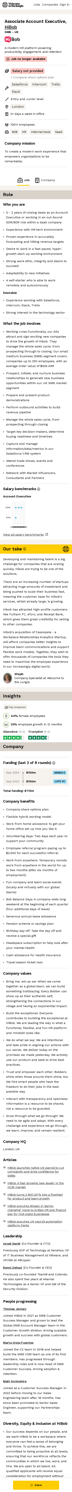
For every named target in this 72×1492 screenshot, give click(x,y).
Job (23, 180)
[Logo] (12, 4)
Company (44, 180)
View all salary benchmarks (23, 534)
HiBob (11, 27)
